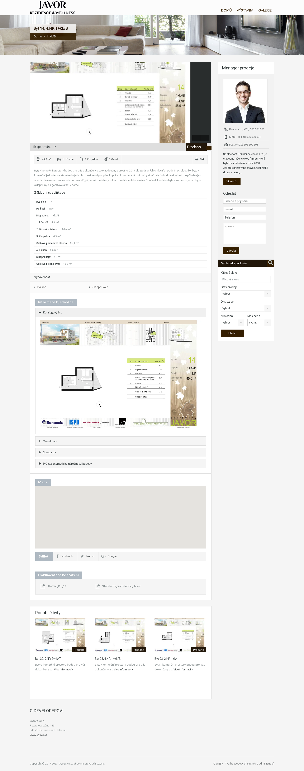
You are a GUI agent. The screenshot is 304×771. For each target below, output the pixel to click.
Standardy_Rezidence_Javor (118, 586)
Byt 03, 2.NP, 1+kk (166, 658)
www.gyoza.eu (39, 734)
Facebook (65, 556)
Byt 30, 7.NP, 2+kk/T (48, 658)
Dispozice (227, 301)
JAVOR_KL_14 (53, 586)
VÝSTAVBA (245, 10)
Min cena (227, 316)
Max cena (253, 316)
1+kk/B (51, 36)
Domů (38, 36)
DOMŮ (226, 10)
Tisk (199, 159)
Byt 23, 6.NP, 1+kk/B (108, 658)
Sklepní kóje (100, 287)
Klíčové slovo (229, 272)
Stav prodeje (229, 287)
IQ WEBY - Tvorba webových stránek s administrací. (243, 763)
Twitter (87, 556)
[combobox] (246, 293)
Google (109, 556)
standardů (40, 180)
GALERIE (265, 10)
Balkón (41, 287)
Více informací (63, 669)
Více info (232, 181)
